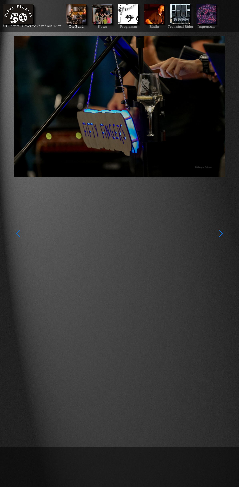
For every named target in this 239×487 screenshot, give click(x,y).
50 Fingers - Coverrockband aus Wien (32, 16)
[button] (18, 233)
